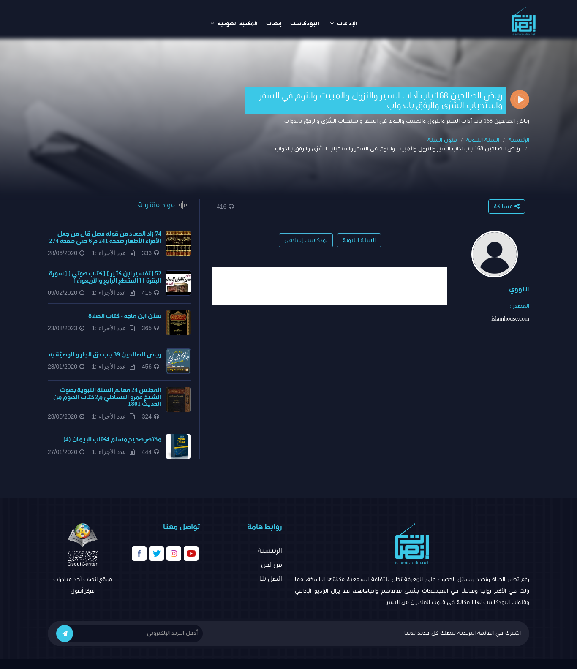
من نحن (271, 564)
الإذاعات (343, 23)
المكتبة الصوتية (234, 23)
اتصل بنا (270, 578)
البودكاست (304, 24)
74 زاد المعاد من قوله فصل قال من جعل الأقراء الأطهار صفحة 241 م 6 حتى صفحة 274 (105, 237)
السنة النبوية (482, 140)
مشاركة (507, 206)
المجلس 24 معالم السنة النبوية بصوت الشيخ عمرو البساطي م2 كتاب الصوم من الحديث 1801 (107, 397)
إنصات (274, 24)
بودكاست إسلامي (305, 240)
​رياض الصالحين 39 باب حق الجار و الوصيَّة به (105, 354)
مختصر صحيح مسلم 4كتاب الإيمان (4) (112, 439)
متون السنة (442, 140)
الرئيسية (519, 140)
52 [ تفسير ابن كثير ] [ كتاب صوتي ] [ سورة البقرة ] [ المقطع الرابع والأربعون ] (105, 277)
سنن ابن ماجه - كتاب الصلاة (124, 316)
